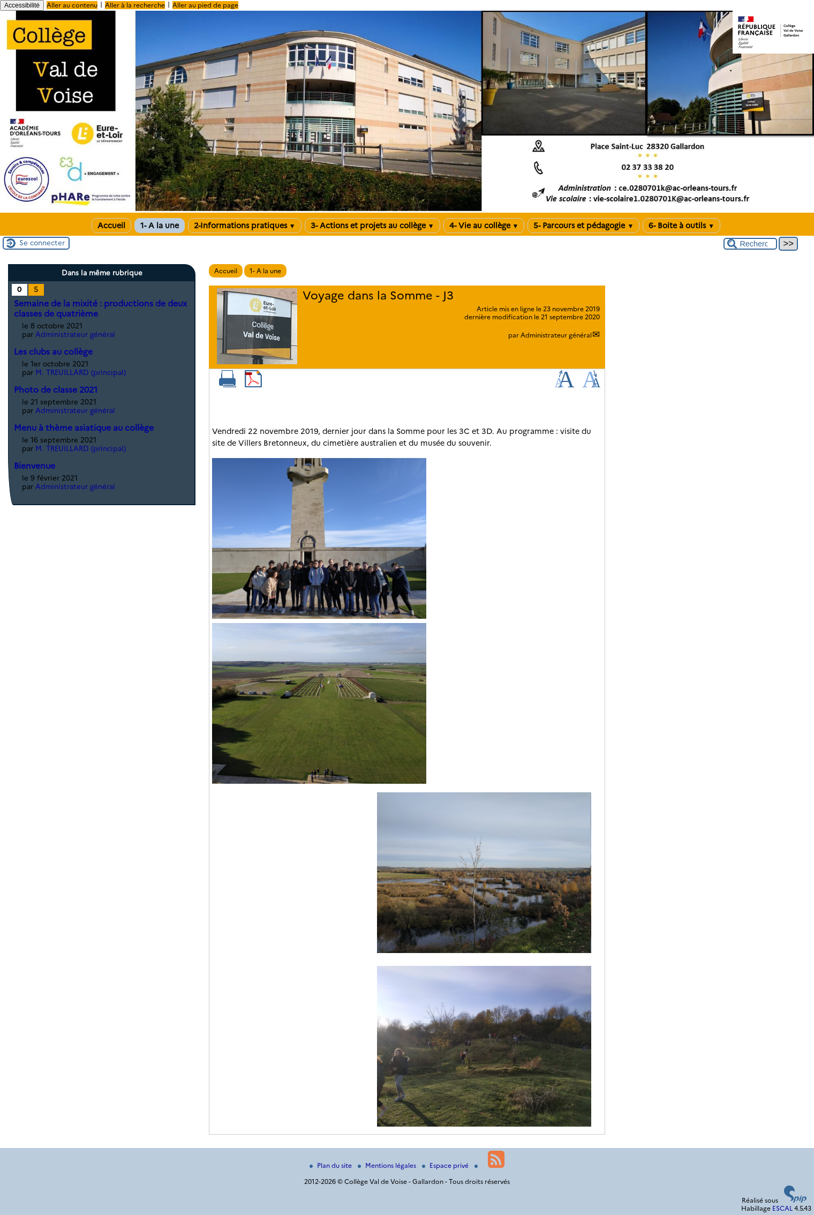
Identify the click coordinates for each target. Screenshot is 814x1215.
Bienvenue (34, 466)
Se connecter (42, 242)
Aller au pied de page (205, 5)
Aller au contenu (72, 5)
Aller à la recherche (135, 5)
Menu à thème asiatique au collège (84, 428)
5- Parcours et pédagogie (583, 225)
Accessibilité (22, 5)
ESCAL (782, 1208)
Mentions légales (388, 1165)
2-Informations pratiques (245, 225)
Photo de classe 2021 (55, 390)
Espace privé (446, 1165)
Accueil (111, 225)
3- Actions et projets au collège (372, 225)
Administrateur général (556, 335)
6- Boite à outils (681, 225)
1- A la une (159, 225)
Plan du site (331, 1165)
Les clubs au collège (53, 352)
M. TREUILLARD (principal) (80, 372)
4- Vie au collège (484, 225)
